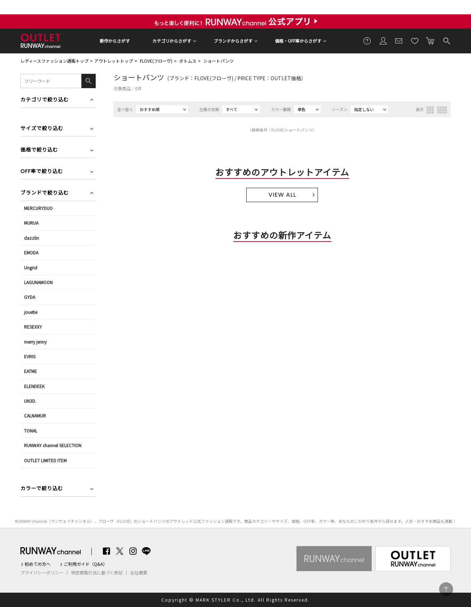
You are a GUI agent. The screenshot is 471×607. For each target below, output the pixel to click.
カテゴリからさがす (171, 41)
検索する (446, 40)
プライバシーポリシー (41, 572)
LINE (146, 551)
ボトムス (187, 61)
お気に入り (414, 40)
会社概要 (138, 572)
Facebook (106, 551)
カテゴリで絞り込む (44, 100)
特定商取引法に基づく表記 (97, 572)
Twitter (119, 551)
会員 (383, 40)
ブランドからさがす (233, 41)
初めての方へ (38, 564)
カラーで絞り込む (41, 489)
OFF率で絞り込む (41, 172)
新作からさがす (115, 41)
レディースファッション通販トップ (54, 61)
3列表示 (430, 110)
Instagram (133, 551)
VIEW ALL (282, 195)
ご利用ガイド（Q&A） (85, 564)
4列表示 (442, 110)
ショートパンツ (218, 61)
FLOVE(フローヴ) (156, 61)
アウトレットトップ (113, 61)
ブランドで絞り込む (44, 193)
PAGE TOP (446, 589)
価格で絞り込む (39, 150)
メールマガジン (399, 40)
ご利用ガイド (367, 40)
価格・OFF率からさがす (298, 41)
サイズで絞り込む (41, 129)
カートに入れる (430, 40)
